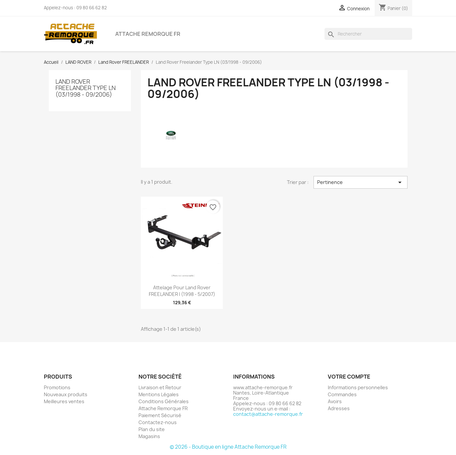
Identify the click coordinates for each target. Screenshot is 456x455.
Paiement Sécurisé (159, 415)
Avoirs (335, 401)
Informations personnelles (358, 387)
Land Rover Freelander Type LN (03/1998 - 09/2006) (85, 88)
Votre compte (349, 376)
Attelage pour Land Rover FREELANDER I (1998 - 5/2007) (182, 290)
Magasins (149, 436)
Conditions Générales (163, 401)
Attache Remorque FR (147, 34)
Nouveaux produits (65, 394)
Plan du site (151, 429)
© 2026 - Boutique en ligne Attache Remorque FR (228, 446)
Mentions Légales (158, 394)
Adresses (339, 408)
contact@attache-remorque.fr (268, 414)
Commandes (342, 394)
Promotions (57, 387)
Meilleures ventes (64, 401)
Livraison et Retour (159, 387)
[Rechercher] (368, 34)
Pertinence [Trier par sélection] (360, 182)
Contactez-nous (157, 422)
